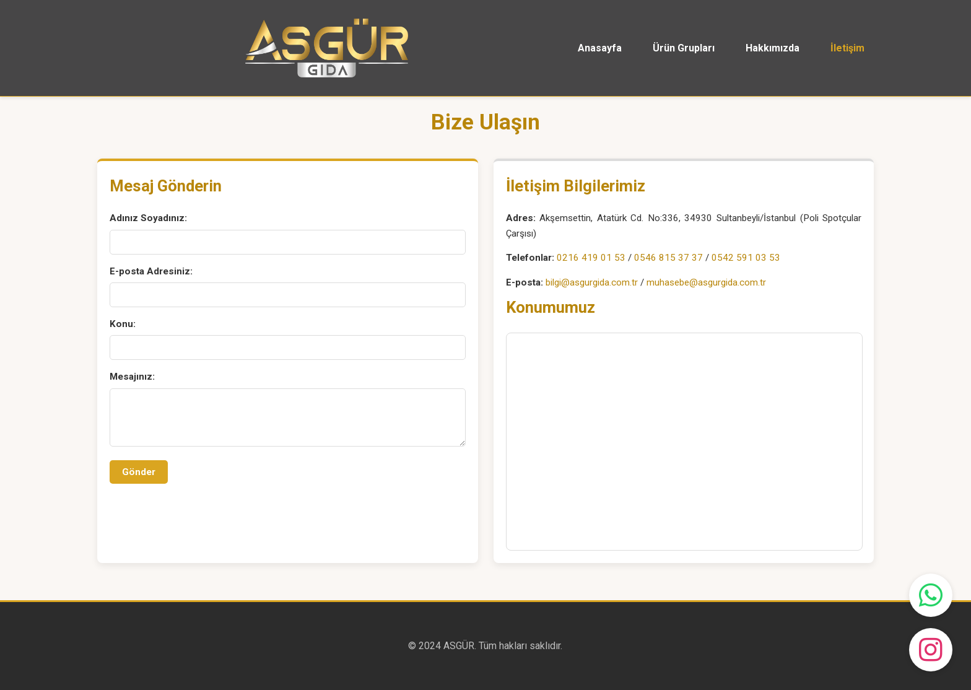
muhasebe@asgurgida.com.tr (706, 282)
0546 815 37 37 (668, 257)
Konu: (123, 324)
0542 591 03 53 (746, 257)
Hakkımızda (772, 48)
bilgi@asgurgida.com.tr (592, 282)
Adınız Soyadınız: (148, 218)
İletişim (847, 48)
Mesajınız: (132, 376)
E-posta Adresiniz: (151, 271)
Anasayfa (600, 48)
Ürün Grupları (684, 48)
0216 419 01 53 (591, 257)
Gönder (138, 472)
